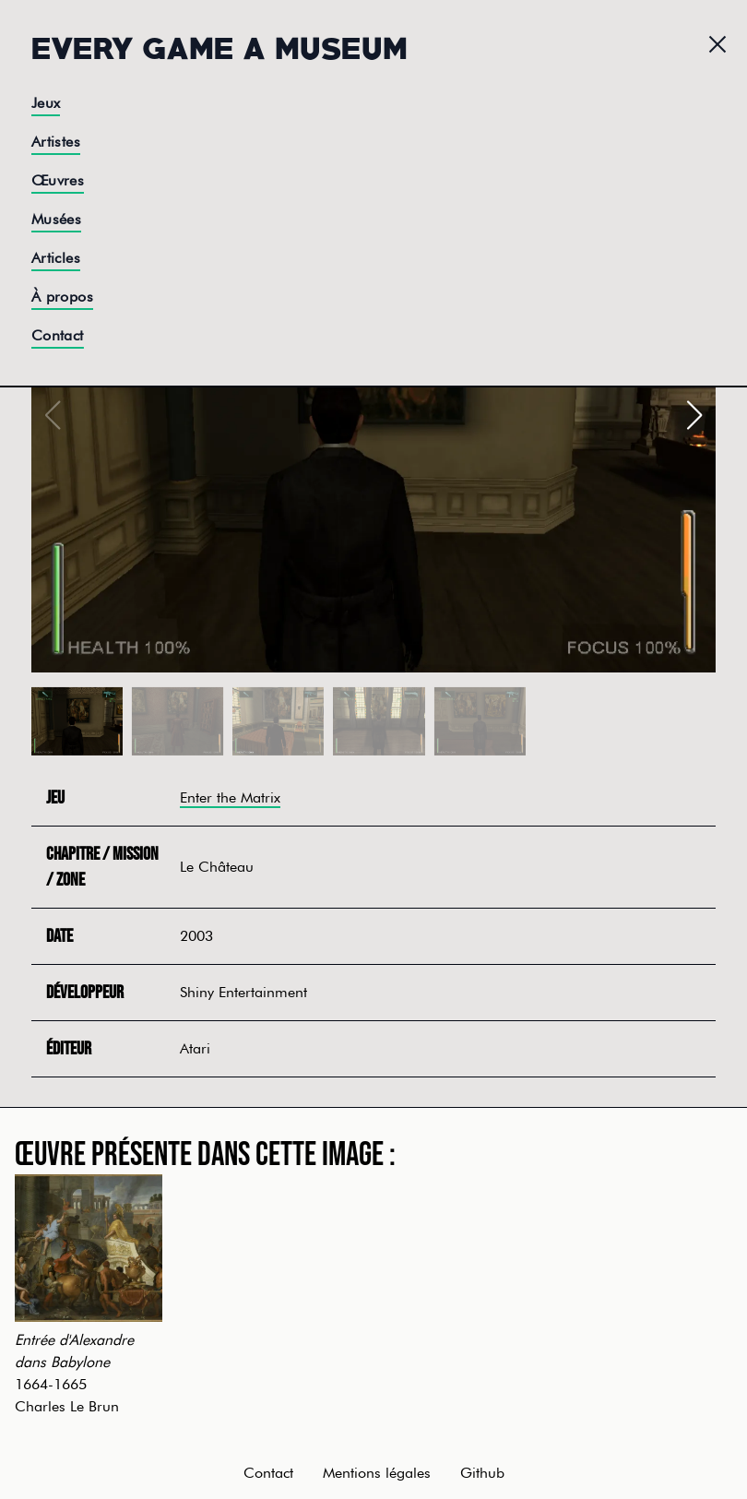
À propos (62, 296)
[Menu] (717, 44)
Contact (57, 335)
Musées (56, 219)
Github (482, 1472)
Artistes (55, 141)
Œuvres (57, 180)
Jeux (46, 103)
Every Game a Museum (219, 46)
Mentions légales (377, 1472)
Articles (55, 258)
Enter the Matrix (230, 797)
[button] (694, 415)
